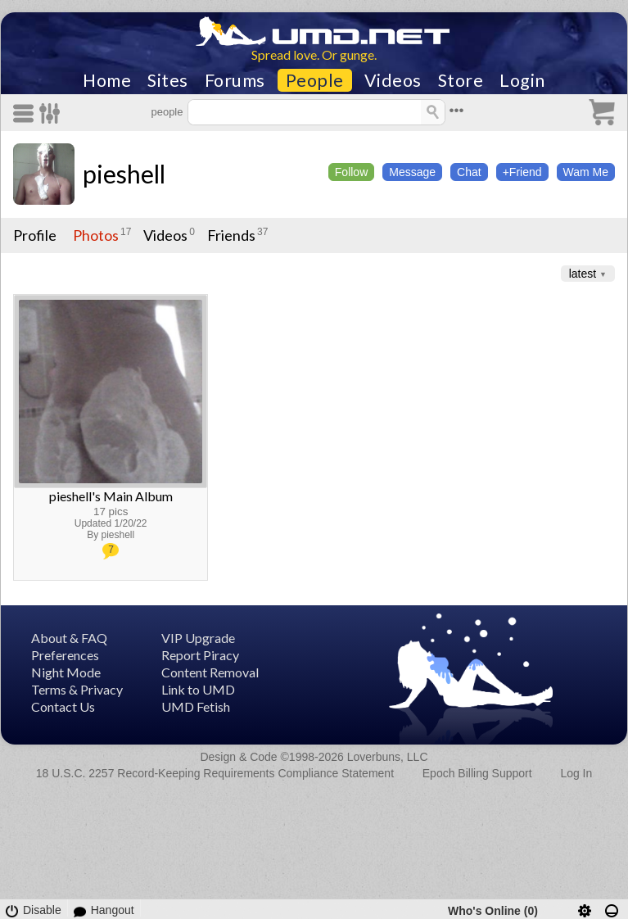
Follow (351, 172)
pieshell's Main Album (111, 496)
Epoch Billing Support (477, 773)
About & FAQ (69, 637)
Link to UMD (198, 689)
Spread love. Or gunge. (314, 54)
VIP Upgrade (198, 637)
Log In (576, 773)
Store (461, 80)
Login (522, 80)
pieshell (124, 173)
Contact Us (63, 706)
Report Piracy (200, 655)
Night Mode (66, 672)
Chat (469, 172)
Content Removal (210, 672)
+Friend (522, 172)
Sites (167, 80)
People (315, 80)
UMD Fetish (195, 706)
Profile (34, 235)
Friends (231, 235)
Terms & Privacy (77, 689)
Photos (96, 235)
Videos (393, 80)
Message (412, 172)
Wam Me (585, 172)
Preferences (65, 655)
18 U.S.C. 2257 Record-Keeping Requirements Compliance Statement (215, 773)
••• (457, 110)
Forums (235, 80)
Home (107, 80)
